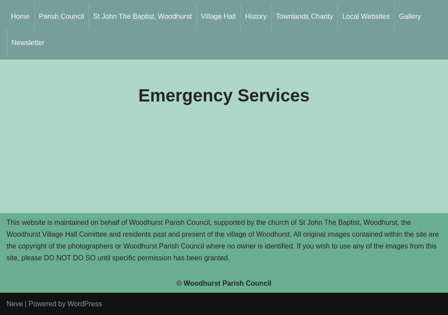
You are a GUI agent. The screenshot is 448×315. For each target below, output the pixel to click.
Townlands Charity (304, 16)
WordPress (84, 304)
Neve (15, 304)
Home (20, 16)
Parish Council (61, 16)
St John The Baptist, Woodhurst (142, 16)
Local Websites (365, 16)
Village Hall (218, 16)
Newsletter (28, 42)
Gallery (410, 16)
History (256, 16)
